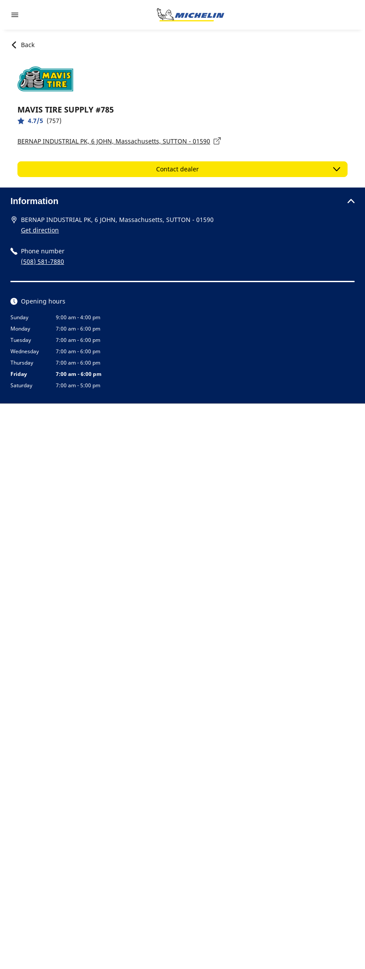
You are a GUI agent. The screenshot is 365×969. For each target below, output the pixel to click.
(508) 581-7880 (42, 261)
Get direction (40, 230)
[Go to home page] (190, 15)
